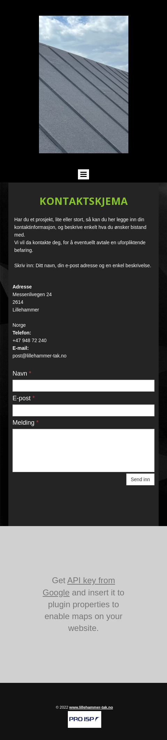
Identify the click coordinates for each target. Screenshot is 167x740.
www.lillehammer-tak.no (91, 707)
